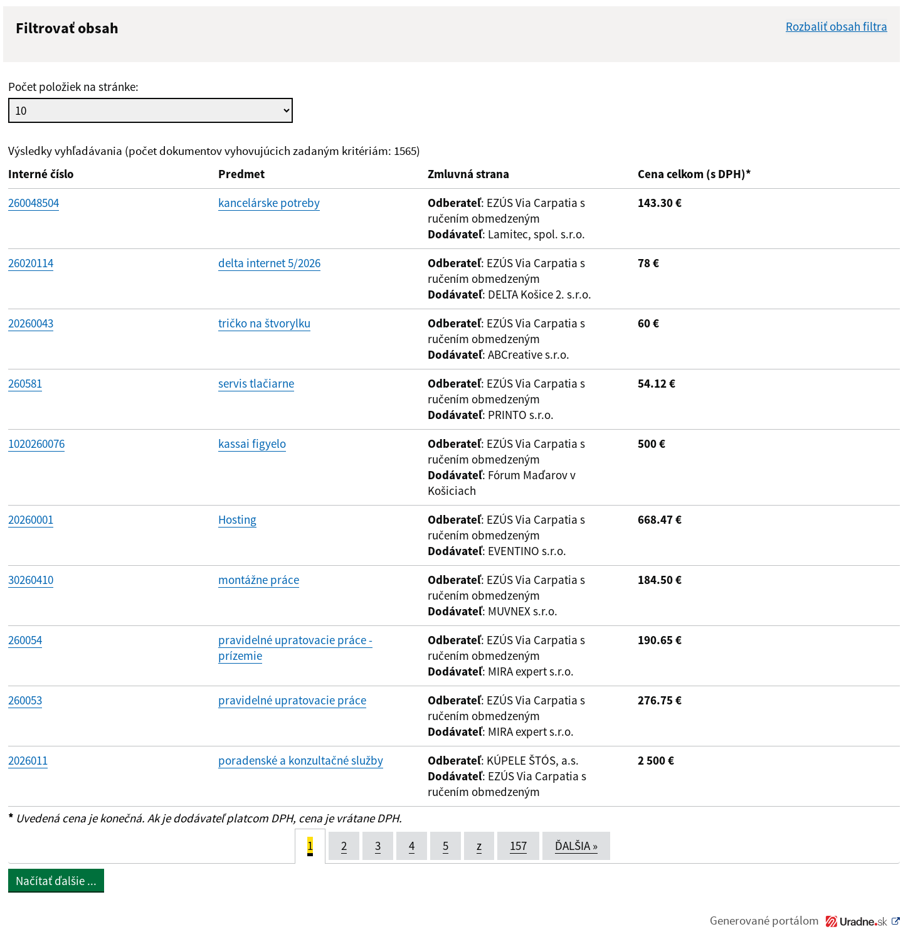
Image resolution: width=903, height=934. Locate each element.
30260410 (30, 579)
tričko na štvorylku (264, 323)
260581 (25, 383)
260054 (25, 639)
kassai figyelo (252, 443)
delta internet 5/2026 (269, 262)
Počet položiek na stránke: (73, 86)
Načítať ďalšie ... (56, 880)
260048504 (33, 202)
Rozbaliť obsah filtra (836, 26)
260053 (25, 700)
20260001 (30, 519)
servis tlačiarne (256, 383)
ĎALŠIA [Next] (576, 845)
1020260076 (36, 443)
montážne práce (258, 579)
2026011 (28, 760)
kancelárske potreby (269, 202)
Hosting (237, 519)
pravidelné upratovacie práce (292, 700)
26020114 (30, 262)
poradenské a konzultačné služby (300, 760)
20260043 (30, 323)
